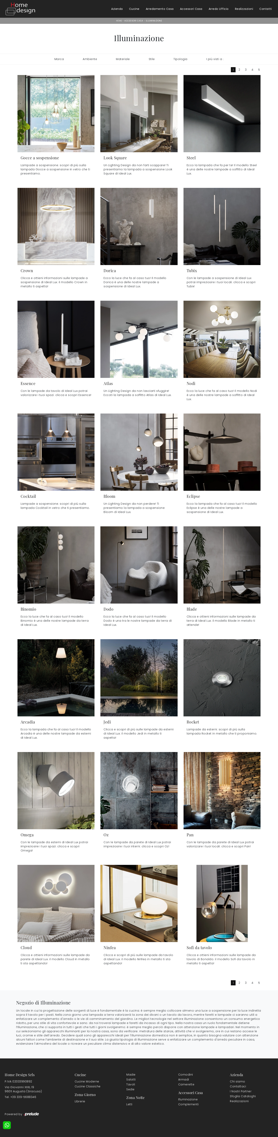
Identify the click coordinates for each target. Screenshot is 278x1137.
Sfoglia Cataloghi (243, 1096)
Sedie (130, 1089)
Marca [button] (59, 59)
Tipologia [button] (180, 59)
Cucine (134, 9)
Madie (131, 1075)
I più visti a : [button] (215, 59)
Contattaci (238, 1086)
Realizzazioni (244, 9)
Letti (129, 1104)
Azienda (117, 9)
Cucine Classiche (88, 1086)
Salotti (131, 1079)
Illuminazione (154, 20)
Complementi (188, 1104)
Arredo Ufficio (219, 9)
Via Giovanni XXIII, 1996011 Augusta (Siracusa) (23, 1089)
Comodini (185, 1075)
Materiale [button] (123, 59)
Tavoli (130, 1084)
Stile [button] (152, 59)
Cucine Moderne (87, 1081)
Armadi (183, 1079)
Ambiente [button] (90, 59)
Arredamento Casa (160, 9)
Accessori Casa (191, 9)
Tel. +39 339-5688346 (20, 1097)
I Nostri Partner (240, 1091)
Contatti (265, 9)
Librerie (80, 1101)
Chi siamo (237, 1081)
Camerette (186, 1084)
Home (119, 20)
